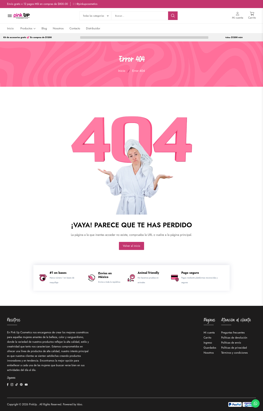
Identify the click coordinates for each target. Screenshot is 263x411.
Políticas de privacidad (234, 348)
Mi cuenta (209, 333)
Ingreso (208, 343)
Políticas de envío (231, 343)
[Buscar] (173, 15)
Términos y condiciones (234, 353)
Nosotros (58, 28)
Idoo (79, 404)
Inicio (10, 28)
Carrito (207, 338)
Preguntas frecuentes (233, 333)
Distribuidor (93, 28)
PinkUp (33, 404)
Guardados (210, 348)
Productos (28, 28)
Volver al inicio (131, 246)
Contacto (74, 28)
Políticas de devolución (234, 338)
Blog (44, 28)
